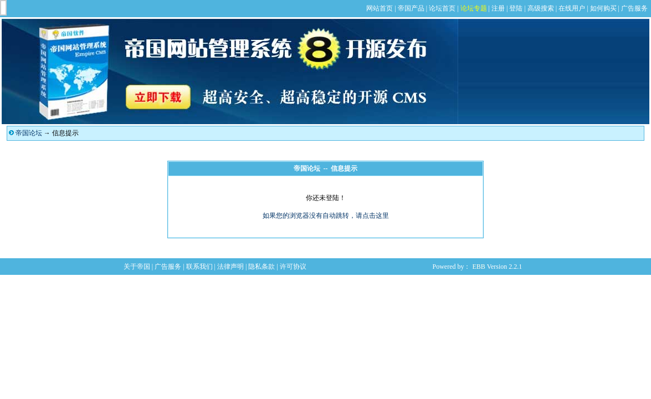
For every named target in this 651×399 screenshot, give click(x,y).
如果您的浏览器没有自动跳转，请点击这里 (326, 215)
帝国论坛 (29, 133)
